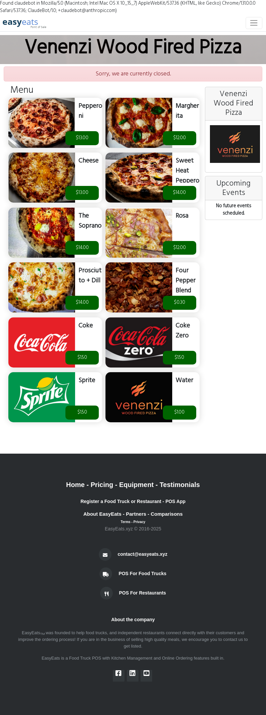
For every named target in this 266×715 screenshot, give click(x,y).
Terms (125, 522)
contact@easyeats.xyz (142, 553)
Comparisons (167, 514)
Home (75, 484)
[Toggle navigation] (254, 23)
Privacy (140, 522)
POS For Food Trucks (142, 573)
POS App (176, 501)
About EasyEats (102, 514)
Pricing (101, 484)
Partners (136, 514)
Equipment (136, 484)
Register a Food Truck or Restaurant (120, 501)
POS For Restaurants (142, 592)
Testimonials (180, 484)
